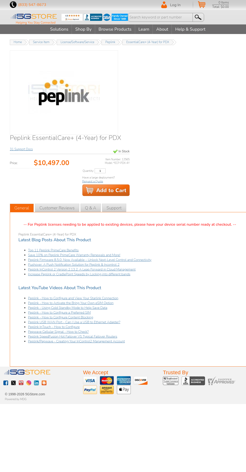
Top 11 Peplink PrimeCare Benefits (53, 250)
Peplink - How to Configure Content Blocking (60, 317)
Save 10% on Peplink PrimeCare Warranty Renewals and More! (74, 255)
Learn (143, 29)
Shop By (83, 29)
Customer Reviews (57, 208)
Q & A (90, 208)
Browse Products (115, 29)
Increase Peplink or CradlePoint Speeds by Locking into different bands (79, 274)
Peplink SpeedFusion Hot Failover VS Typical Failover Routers (72, 336)
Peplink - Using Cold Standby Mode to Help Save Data (67, 307)
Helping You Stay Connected (36, 23)
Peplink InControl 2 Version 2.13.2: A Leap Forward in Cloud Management (82, 269)
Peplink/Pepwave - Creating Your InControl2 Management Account (76, 341)
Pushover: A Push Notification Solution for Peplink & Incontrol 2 (74, 264)
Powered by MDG (16, 399)
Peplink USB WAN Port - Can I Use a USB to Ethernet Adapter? (74, 322)
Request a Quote (92, 181)
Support (114, 208)
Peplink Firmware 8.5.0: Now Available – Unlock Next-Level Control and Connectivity (89, 260)
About (162, 29)
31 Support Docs (21, 149)
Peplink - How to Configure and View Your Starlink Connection (73, 298)
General (21, 208)
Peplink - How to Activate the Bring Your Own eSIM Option (71, 303)
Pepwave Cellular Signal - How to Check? (58, 331)
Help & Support (190, 29)
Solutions (59, 29)
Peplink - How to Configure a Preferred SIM (59, 312)
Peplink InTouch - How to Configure (54, 327)
